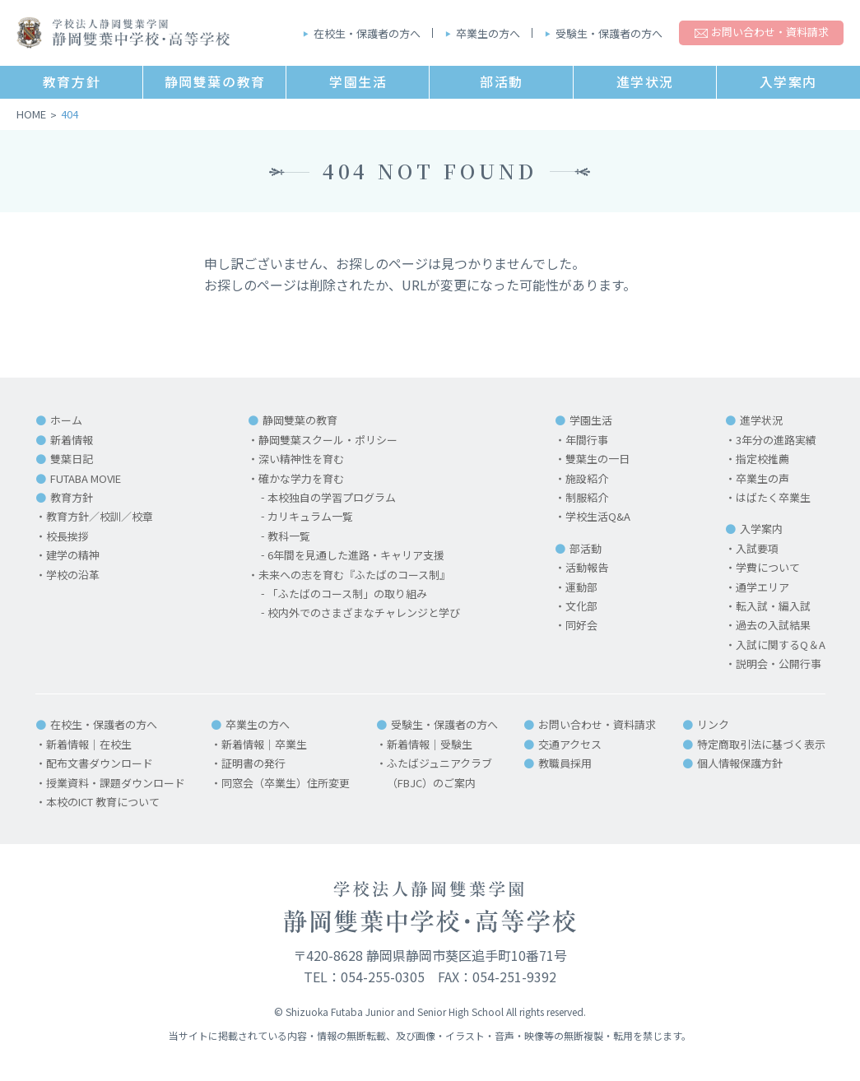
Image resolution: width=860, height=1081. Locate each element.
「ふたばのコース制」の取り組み (347, 593)
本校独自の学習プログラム (331, 497)
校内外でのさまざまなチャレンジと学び (363, 612)
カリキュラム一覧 (310, 516)
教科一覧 (288, 536)
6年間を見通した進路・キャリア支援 (355, 555)
